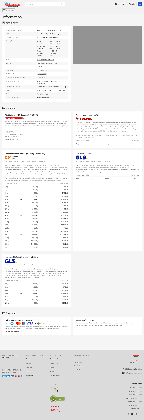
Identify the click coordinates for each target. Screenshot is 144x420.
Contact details (55, 376)
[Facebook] (128, 414)
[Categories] (8, 10)
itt (120, 131)
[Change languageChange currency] (121, 4)
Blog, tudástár (78, 362)
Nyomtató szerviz (79, 366)
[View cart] (140, 4)
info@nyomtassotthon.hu (45, 60)
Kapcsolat (77, 369)
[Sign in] (133, 4)
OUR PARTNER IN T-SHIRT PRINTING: (10, 356)
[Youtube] (132, 414)
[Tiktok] (140, 414)
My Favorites (30, 376)
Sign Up (28, 363)
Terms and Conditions (57, 359)
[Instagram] (136, 414)
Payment (53, 367)
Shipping (52, 371)
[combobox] (45, 4)
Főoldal (76, 359)
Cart (27, 371)
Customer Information (13, 332)
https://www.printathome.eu (47, 63)
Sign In (28, 359)
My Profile (29, 367)
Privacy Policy (54, 363)
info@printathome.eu (44, 98)
